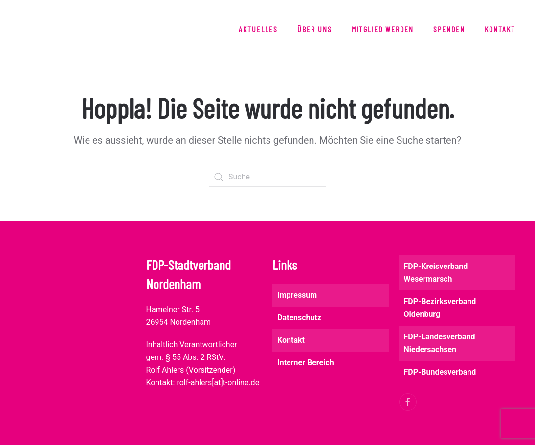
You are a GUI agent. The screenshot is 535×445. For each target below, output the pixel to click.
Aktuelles (258, 29)
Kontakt (500, 29)
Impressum (297, 295)
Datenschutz (299, 317)
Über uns (314, 29)
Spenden (449, 29)
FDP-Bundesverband (440, 372)
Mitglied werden (383, 29)
